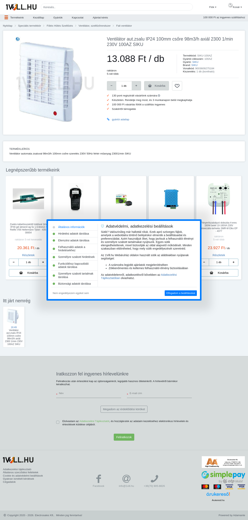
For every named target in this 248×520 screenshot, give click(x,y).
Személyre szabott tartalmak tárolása (73, 275)
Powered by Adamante (232, 515)
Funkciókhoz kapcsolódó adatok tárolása (71, 265)
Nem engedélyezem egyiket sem (71, 293)
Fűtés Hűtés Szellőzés (60, 25)
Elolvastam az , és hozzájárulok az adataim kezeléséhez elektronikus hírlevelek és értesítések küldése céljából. (125, 423)
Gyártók (58, 17)
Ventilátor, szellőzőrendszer (94, 25)
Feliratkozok (124, 437)
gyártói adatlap (120, 119)
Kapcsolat (78, 17)
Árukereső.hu (218, 500)
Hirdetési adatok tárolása (71, 233)
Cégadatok (9, 481)
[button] (212, 7)
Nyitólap (7, 25)
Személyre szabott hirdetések (74, 257)
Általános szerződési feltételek (20, 472)
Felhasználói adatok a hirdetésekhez (69, 248)
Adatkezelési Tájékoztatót (94, 421)
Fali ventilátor (124, 25)
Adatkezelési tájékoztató (17, 469)
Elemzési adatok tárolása (71, 240)
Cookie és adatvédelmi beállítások (23, 475)
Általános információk (69, 227)
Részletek (28, 255)
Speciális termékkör (29, 25)
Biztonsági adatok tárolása (72, 283)
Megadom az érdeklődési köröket (124, 409)
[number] (124, 85)
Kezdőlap (38, 17)
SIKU (195, 62)
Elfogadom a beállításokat (180, 293)
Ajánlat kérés (100, 17)
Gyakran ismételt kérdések (18, 478)
